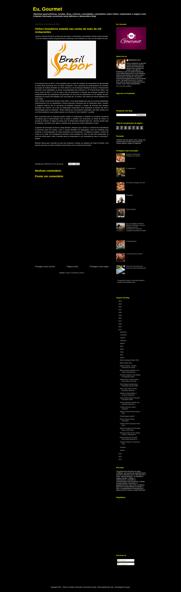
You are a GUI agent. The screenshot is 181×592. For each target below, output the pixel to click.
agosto (122, 343)
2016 (120, 324)
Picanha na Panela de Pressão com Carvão (133, 155)
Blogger (127, 587)
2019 (120, 315)
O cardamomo (130, 168)
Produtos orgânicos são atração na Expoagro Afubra (130, 376)
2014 (120, 329)
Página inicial (72, 267)
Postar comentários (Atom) (74, 273)
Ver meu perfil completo (124, 86)
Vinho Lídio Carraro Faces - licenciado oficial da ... (129, 389)
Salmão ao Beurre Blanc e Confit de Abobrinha (128, 394)
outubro (122, 338)
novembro (123, 335)
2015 (120, 327)
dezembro (123, 332)
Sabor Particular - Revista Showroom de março (128, 366)
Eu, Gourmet (47, 9)
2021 (120, 310)
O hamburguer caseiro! (127, 416)
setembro (123, 340)
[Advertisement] (72, 247)
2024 (120, 301)
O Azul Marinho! (131, 241)
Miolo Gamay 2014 (126, 363)
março (122, 357)
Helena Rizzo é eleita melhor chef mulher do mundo (129, 380)
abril (121, 355)
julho (122, 346)
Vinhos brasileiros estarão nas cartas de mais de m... (129, 403)
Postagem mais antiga (99, 267)
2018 (120, 318)
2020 (120, 312)
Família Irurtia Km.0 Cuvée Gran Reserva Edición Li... (129, 438)
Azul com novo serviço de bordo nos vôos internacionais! (136, 267)
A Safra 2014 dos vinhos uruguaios (128, 408)
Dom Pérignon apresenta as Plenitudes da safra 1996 (129, 385)
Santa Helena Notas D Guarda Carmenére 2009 (130, 398)
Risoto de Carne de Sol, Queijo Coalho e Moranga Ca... (130, 433)
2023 (120, 304)
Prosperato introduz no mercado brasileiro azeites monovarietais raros (130, 281)
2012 (120, 456)
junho (122, 349)
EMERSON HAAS (135, 60)
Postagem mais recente (45, 267)
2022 (120, 307)
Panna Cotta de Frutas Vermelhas (127, 420)
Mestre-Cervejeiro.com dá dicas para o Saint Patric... (130, 429)
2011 (120, 459)
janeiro (122, 450)
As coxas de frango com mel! (135, 183)
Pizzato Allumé (131, 209)
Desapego (129, 195)
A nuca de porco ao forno (134, 254)
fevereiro (123, 447)
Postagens (122, 560)
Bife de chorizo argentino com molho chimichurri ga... (129, 371)
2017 (120, 321)
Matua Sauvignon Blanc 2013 (129, 360)
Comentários (123, 564)
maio (122, 352)
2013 (120, 454)
